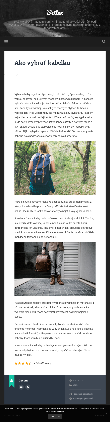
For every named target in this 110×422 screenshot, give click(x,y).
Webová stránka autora (27, 387)
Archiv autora (21, 387)
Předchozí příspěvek (83, 394)
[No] (106, 413)
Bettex (55, 12)
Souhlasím (55, 416)
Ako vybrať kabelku (42, 62)
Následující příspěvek (83, 398)
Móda (75, 385)
